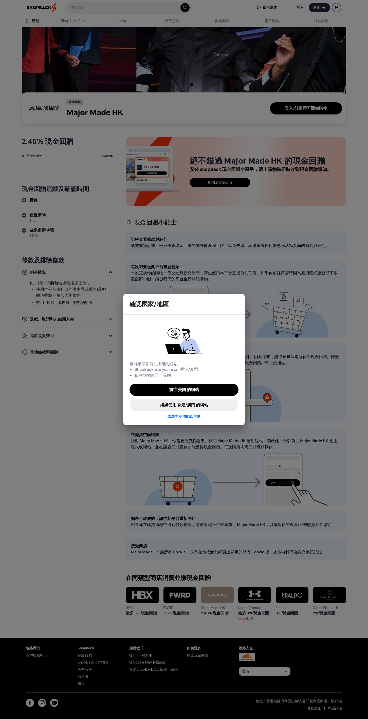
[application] (355, 706)
